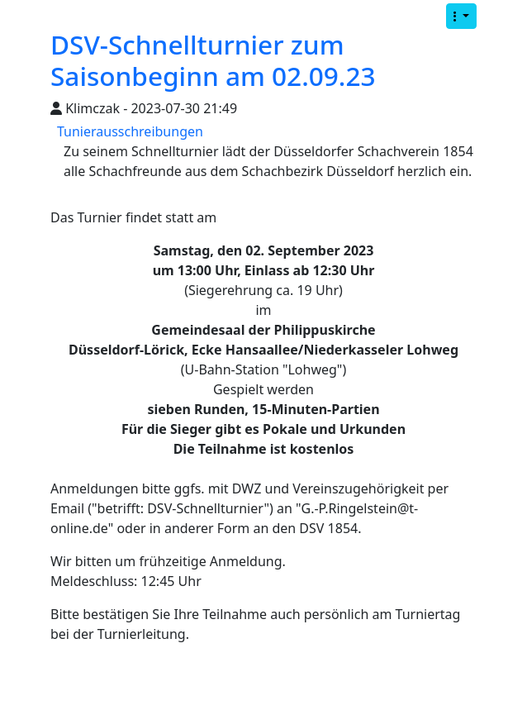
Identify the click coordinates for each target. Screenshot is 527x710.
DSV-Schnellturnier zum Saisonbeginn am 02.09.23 (213, 59)
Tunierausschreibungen (130, 131)
